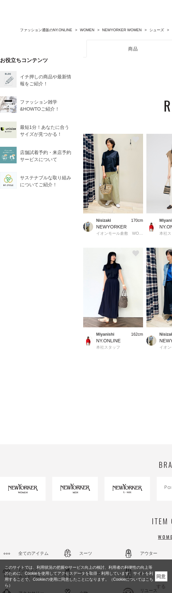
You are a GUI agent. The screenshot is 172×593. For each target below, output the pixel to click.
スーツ (85, 553)
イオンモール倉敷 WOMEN (119, 233)
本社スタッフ (108, 347)
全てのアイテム (33, 553)
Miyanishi (105, 334)
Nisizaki (103, 220)
